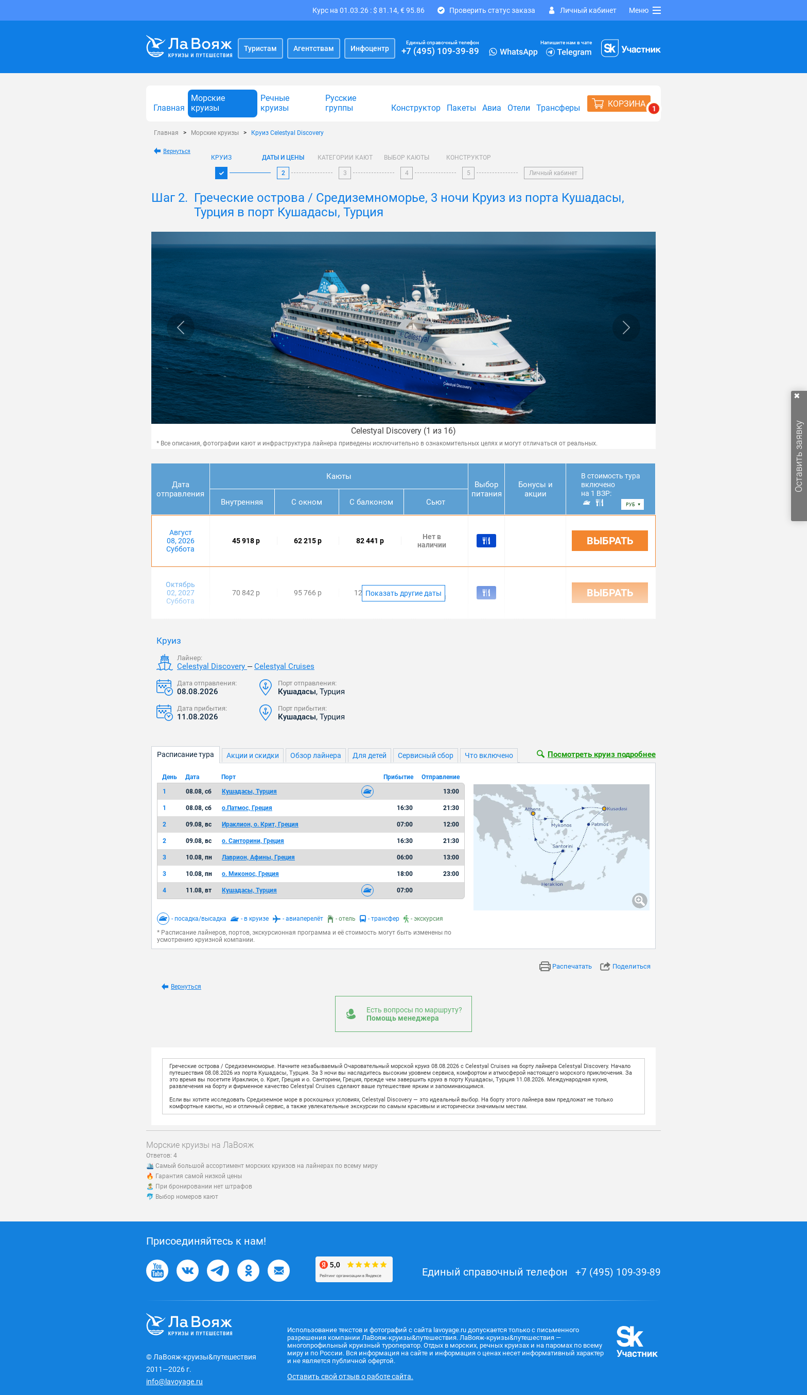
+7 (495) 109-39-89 (440, 51)
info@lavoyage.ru (174, 1381)
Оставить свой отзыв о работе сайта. (350, 1376)
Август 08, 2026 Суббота (180, 540)
